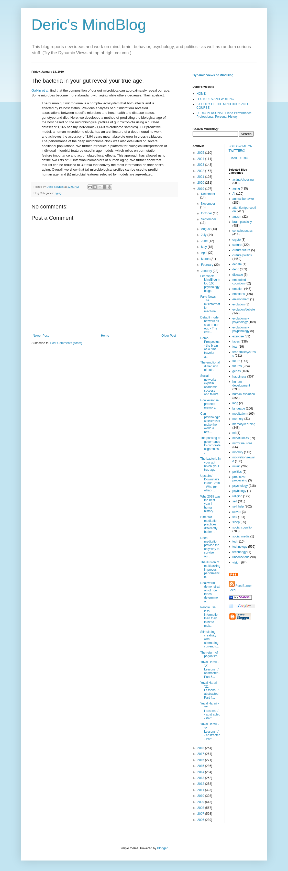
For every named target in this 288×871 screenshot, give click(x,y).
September (208, 219)
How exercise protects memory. (209, 404)
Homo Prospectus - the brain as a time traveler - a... (209, 347)
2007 (201, 813)
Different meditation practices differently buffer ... (209, 524)
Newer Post (41, 335)
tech (235, 541)
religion (237, 496)
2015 (201, 766)
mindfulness (240, 438)
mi (234, 433)
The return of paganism (209, 654)
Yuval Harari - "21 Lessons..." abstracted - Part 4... (210, 690)
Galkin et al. (40, 90)
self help (238, 506)
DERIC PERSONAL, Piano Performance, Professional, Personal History (224, 114)
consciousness (242, 231)
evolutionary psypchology (241, 329)
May (204, 247)
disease (237, 275)
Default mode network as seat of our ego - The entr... (209, 325)
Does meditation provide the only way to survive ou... (209, 547)
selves (236, 512)
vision (236, 562)
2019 (201, 189)
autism (236, 216)
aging (58, 193)
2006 (201, 820)
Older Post (168, 335)
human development (241, 383)
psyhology (239, 491)
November (208, 203)
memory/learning (243, 424)
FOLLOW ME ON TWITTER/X (240, 148)
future (236, 361)
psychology (240, 486)
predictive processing (239, 478)
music (236, 466)
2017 (201, 754)
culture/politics (242, 255)
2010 (201, 796)
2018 (201, 748)
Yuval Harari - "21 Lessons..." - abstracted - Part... (210, 711)
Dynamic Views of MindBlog (213, 75)
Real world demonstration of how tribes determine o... (210, 592)
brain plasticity (242, 222)
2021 (201, 177)
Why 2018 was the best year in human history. (210, 504)
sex (234, 517)
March (206, 259)
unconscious (241, 557)
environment (240, 299)
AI (233, 193)
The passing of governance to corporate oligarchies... (210, 445)
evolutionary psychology (240, 320)
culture (237, 245)
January (207, 271)
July (204, 235)
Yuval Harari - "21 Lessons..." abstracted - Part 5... (210, 669)
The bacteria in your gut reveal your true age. (210, 464)
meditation (239, 413)
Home (105, 335)
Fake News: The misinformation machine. (210, 304)
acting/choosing (243, 179)
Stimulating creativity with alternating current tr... (209, 639)
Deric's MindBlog (88, 24)
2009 (201, 802)
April (204, 253)
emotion (237, 289)
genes (236, 371)
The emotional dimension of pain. (210, 366)
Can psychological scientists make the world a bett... (210, 423)
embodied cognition (239, 281)
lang (235, 403)
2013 (201, 778)
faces (236, 341)
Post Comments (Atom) (66, 343)
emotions (238, 294)
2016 (201, 760)
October (207, 213)
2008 (201, 808)
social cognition (242, 527)
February (207, 265)
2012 (201, 784)
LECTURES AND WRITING (215, 99)
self (234, 501)
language (238, 408)
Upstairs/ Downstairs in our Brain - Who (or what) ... (210, 483)
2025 (201, 153)
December (208, 194)
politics (237, 471)
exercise (238, 336)
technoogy (239, 552)
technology (239, 546)
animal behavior (243, 199)
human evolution (243, 394)
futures (237, 366)
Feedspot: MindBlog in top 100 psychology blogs (210, 283)
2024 (201, 159)
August (206, 229)
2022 (201, 171)
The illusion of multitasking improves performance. (210, 569)
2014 (201, 772)
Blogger (162, 848)
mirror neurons (242, 443)
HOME (201, 93)
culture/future (241, 250)
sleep (236, 522)
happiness (239, 376)
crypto (236, 239)
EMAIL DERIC (238, 158)
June (204, 241)
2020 (201, 182)
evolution (238, 304)
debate (237, 264)
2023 (201, 165)
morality (237, 452)
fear (235, 346)
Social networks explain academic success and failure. (209, 385)
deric (235, 269)
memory (237, 419)
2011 (201, 790)
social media (241, 536)
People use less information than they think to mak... (209, 616)
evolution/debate (243, 309)
